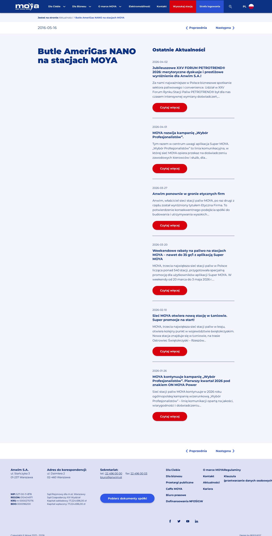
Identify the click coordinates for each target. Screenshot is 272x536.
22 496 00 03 (139, 472)
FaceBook (170, 513)
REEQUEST (255, 527)
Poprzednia (196, 27)
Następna (223, 27)
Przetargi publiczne (179, 478)
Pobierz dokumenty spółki (127, 497)
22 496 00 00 (113, 472)
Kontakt (208, 473)
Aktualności (65, 17)
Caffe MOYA (174, 483)
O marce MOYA (213, 468)
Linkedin (196, 513)
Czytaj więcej (169, 107)
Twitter (179, 513)
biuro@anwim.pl (111, 476)
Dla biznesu (174, 473)
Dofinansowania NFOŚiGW (184, 494)
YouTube (187, 513)
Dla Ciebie (173, 468)
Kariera (208, 483)
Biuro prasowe (176, 489)
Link (205, 513)
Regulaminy (232, 468)
